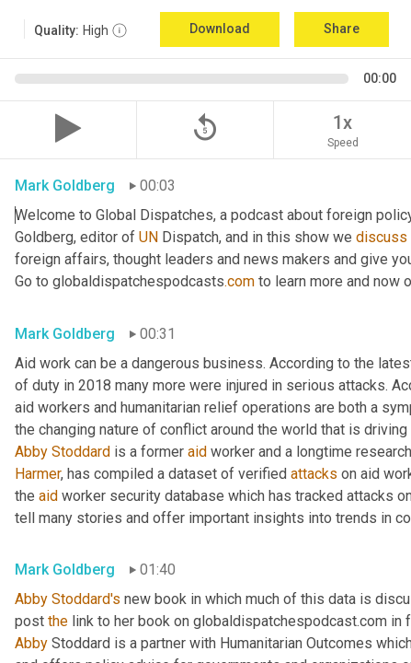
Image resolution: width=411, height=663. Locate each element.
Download (219, 28)
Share (342, 28)
